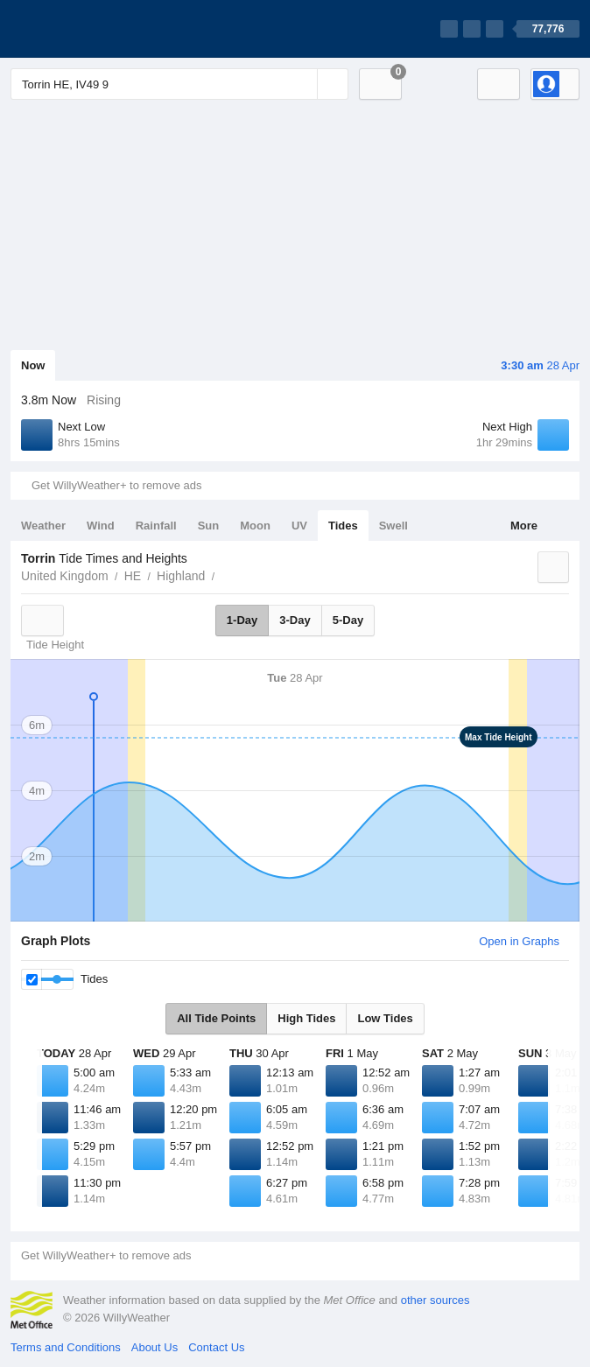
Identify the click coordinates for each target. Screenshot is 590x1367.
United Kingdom (65, 576)
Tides (343, 525)
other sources (435, 1300)
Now (33, 365)
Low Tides (384, 1018)
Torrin (224, 574)
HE (132, 576)
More (523, 525)
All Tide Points (216, 1018)
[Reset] (302, 84)
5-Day (348, 620)
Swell (393, 525)
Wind (101, 525)
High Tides (306, 1018)
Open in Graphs (519, 941)
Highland (181, 576)
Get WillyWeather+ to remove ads (116, 485)
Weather (43, 525)
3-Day (294, 620)
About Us (154, 1347)
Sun (209, 525)
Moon (255, 525)
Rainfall (156, 525)
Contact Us (216, 1347)
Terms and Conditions (66, 1347)
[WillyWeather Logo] (93, 29)
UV (299, 525)
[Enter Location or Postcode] (179, 84)
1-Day (242, 620)
